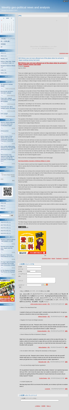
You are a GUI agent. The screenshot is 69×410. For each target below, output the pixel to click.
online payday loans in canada (38, 305)
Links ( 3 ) (3, 70)
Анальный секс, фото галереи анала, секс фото (8, 107)
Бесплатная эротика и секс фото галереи (7, 92)
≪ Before (37, 407)
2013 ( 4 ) (3, 53)
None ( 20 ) (4, 73)
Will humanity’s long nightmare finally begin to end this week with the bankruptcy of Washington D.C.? (8, 158)
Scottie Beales (43, 379)
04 (3, 18)
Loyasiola (47, 390)
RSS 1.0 (3, 206)
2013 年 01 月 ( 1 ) (6, 233)
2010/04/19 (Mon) (46, 258)
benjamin (26, 66)
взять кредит (4, 113)
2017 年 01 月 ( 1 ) (6, 225)
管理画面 (3, 44)
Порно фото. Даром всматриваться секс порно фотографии (8, 100)
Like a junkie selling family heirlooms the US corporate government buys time (8, 148)
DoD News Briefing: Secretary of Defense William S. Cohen (34, 161)
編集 (66, 305)
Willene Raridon (42, 317)
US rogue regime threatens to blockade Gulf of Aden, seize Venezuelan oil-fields (8, 263)
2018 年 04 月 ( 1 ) (6, 222)
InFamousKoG (5, 131)
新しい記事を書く (5, 41)
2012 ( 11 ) (4, 56)
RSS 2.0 (3, 208)
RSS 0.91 (3, 203)
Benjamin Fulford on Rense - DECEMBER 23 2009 (8, 240)
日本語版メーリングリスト (8, 38)
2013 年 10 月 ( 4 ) (6, 230)
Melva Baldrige (43, 348)
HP (1, 47)
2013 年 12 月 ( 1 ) (6, 228)
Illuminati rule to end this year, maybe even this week (7, 248)
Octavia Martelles (42, 332)
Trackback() (59, 258)
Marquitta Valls (42, 363)
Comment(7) (66, 258)
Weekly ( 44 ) (4, 58)
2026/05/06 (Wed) (63, 53)
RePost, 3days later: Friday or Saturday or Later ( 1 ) (8, 62)
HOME (43, 407)
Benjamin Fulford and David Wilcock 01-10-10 (7, 255)
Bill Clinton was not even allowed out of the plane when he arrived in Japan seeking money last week (42, 63)
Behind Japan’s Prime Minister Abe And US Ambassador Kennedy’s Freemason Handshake (7, 139)
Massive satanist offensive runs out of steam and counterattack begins (8, 124)
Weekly (53, 258)
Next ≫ (49, 407)
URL (48, 305)
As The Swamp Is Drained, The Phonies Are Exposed (8, 271)
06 (11, 18)
